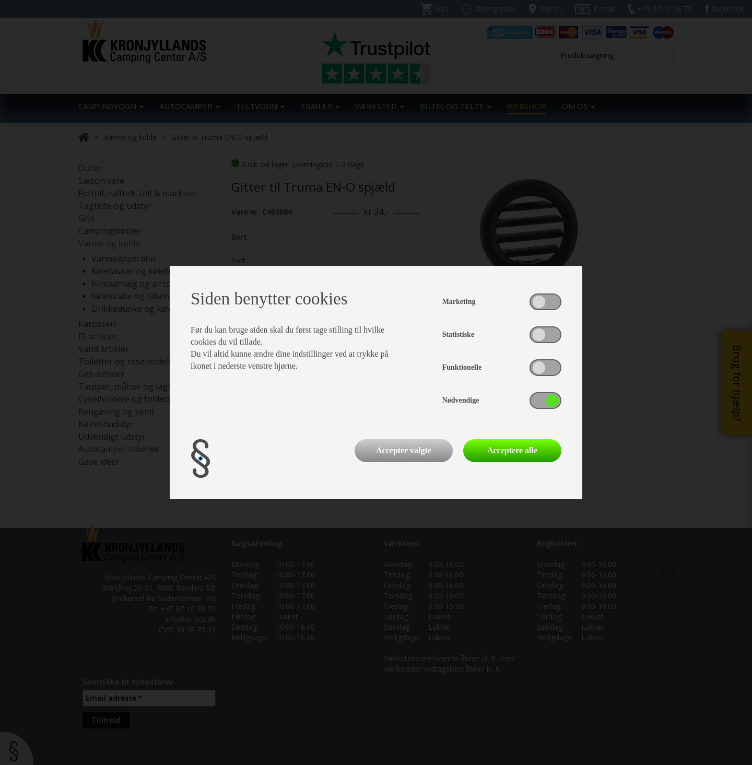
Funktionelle (461, 367)
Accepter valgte (403, 450)
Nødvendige (460, 400)
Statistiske (458, 334)
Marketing (459, 301)
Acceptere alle (512, 450)
